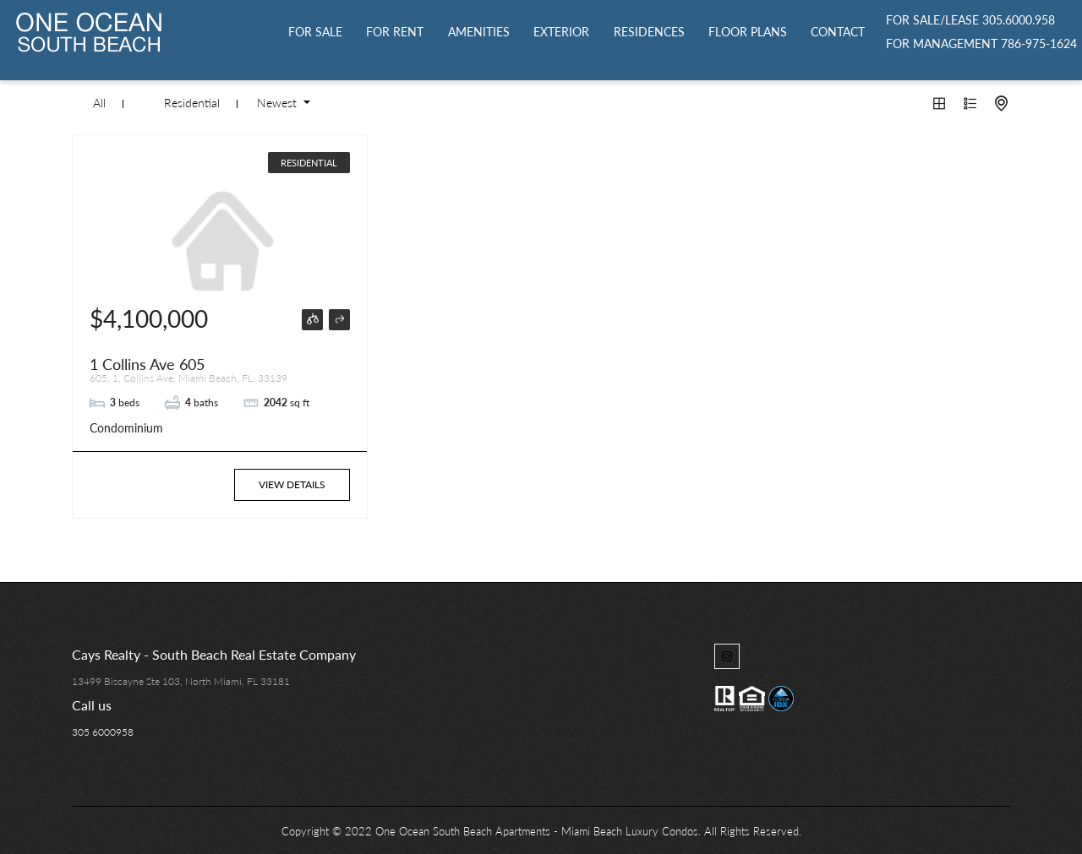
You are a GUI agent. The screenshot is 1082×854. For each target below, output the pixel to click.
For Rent (395, 31)
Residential (192, 103)
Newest (278, 103)
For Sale (315, 31)
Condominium (126, 428)
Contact (838, 31)
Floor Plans (747, 31)
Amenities (479, 31)
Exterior (561, 31)
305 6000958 (103, 732)
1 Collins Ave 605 (147, 364)
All (99, 103)
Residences (649, 31)
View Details (292, 484)
